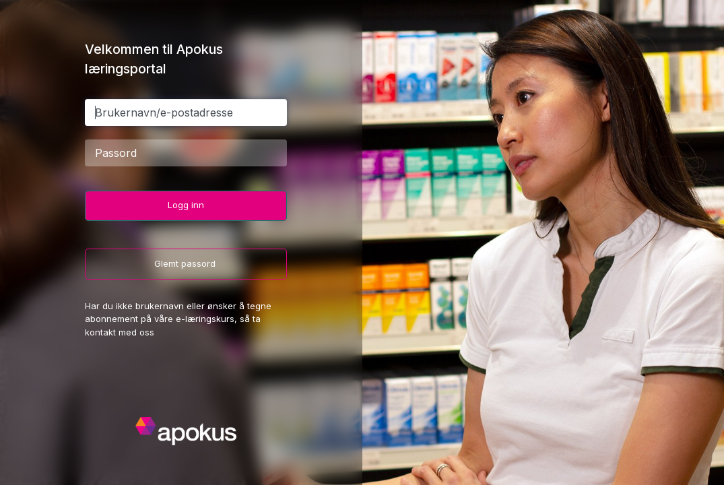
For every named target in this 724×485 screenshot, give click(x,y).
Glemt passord (186, 263)
